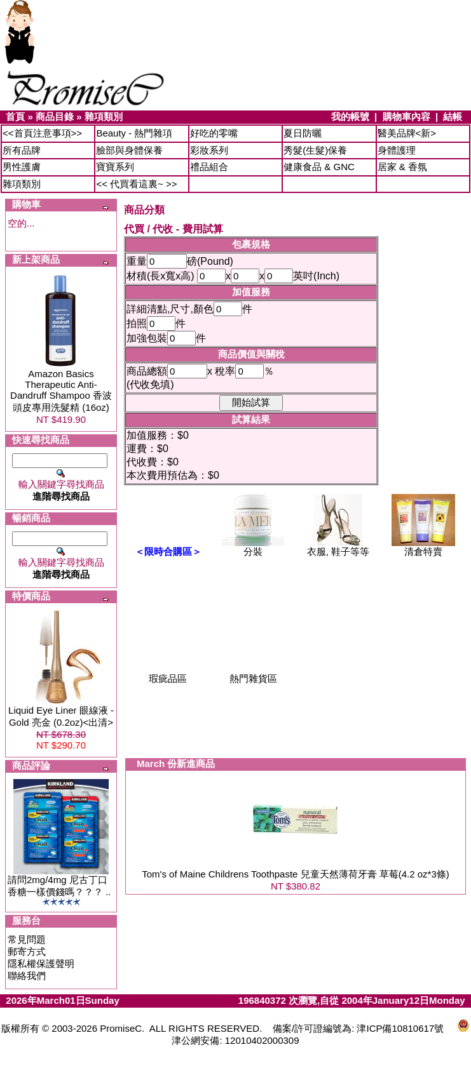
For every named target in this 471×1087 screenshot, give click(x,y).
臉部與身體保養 (129, 150)
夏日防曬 (302, 133)
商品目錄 (55, 116)
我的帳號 (350, 116)
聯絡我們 (27, 975)
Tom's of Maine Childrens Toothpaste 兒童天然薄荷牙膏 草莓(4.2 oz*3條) (295, 874)
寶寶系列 (115, 166)
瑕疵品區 (168, 674)
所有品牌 (22, 150)
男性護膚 (22, 166)
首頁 (15, 116)
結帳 (452, 116)
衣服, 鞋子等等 (338, 547)
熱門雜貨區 (253, 674)
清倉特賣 (423, 547)
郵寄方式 (27, 951)
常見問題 (27, 939)
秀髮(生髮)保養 (315, 150)
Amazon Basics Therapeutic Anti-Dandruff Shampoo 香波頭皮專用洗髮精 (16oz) (61, 390)
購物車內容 (406, 116)
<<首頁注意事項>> (42, 133)
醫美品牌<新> (407, 133)
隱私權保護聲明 (41, 963)
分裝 (253, 547)
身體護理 (397, 150)
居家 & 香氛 (402, 166)
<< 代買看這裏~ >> (136, 183)
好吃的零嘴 (214, 133)
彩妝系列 (209, 150)
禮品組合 (209, 166)
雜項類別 (104, 116)
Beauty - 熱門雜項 (134, 133)
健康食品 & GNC (319, 166)
